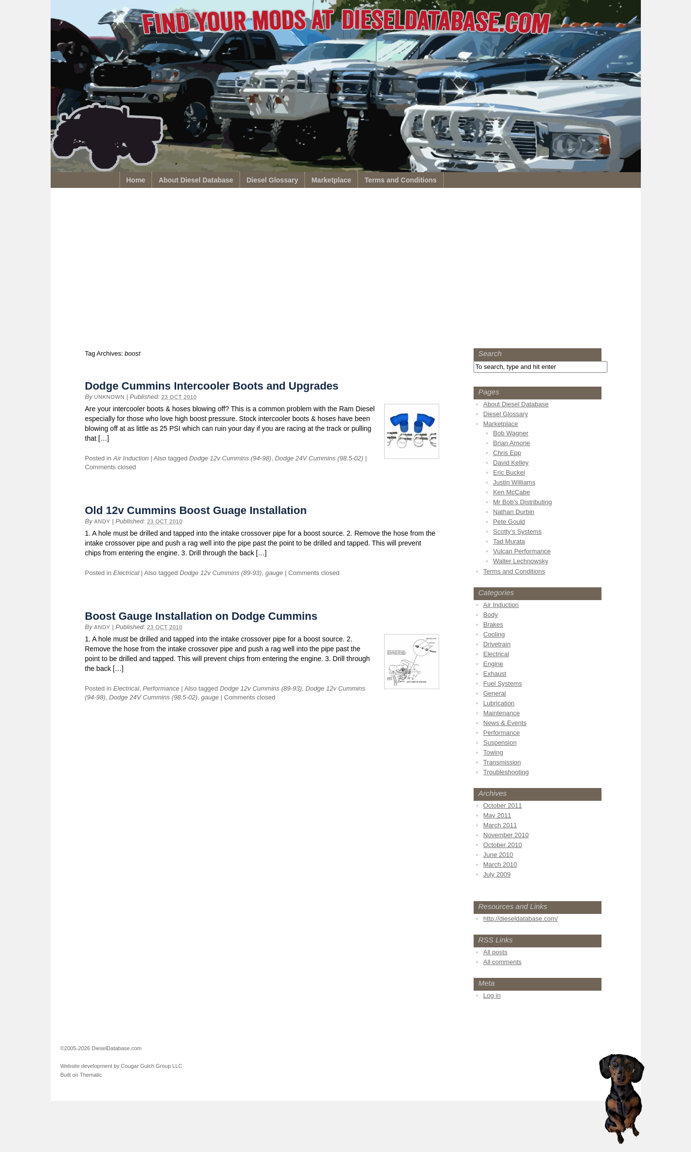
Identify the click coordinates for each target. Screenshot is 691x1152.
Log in (492, 995)
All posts (495, 952)
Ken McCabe (511, 492)
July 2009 (497, 874)
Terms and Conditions (400, 180)
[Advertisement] (346, 270)
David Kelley (511, 462)
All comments (502, 962)
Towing (493, 752)
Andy (102, 521)
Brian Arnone (511, 443)
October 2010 (502, 845)
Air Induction (131, 458)
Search (490, 353)
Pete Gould (509, 521)
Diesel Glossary (272, 180)
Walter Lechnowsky (520, 561)
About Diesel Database (195, 180)
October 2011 (502, 805)
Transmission (502, 762)
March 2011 (500, 825)
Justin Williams (514, 482)
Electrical (126, 572)
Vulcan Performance (522, 551)
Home (136, 180)
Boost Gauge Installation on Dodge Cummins (201, 616)
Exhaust (495, 673)
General (494, 693)
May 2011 (497, 815)
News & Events (505, 723)
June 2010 (498, 854)
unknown (109, 397)
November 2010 (506, 835)
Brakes (493, 624)
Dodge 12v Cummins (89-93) (221, 572)
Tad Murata (509, 541)
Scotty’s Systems (517, 531)
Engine (493, 663)
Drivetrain (497, 644)
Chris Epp (507, 452)
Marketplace (331, 180)
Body (490, 614)
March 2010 (500, 864)
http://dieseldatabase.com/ (520, 918)
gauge (274, 572)
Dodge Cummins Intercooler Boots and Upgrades (212, 386)
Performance (161, 688)
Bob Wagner (511, 433)
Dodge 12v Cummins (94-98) (230, 458)
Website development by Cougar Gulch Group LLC (121, 1066)
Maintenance (501, 713)
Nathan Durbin (514, 511)
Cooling (494, 634)
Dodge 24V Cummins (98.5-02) (319, 458)
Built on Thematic (81, 1075)
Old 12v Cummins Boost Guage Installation (196, 510)
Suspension (500, 742)
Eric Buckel (509, 472)
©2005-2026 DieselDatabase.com (101, 1048)
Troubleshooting (506, 772)
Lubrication (499, 703)
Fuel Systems (502, 683)
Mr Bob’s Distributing (522, 502)
